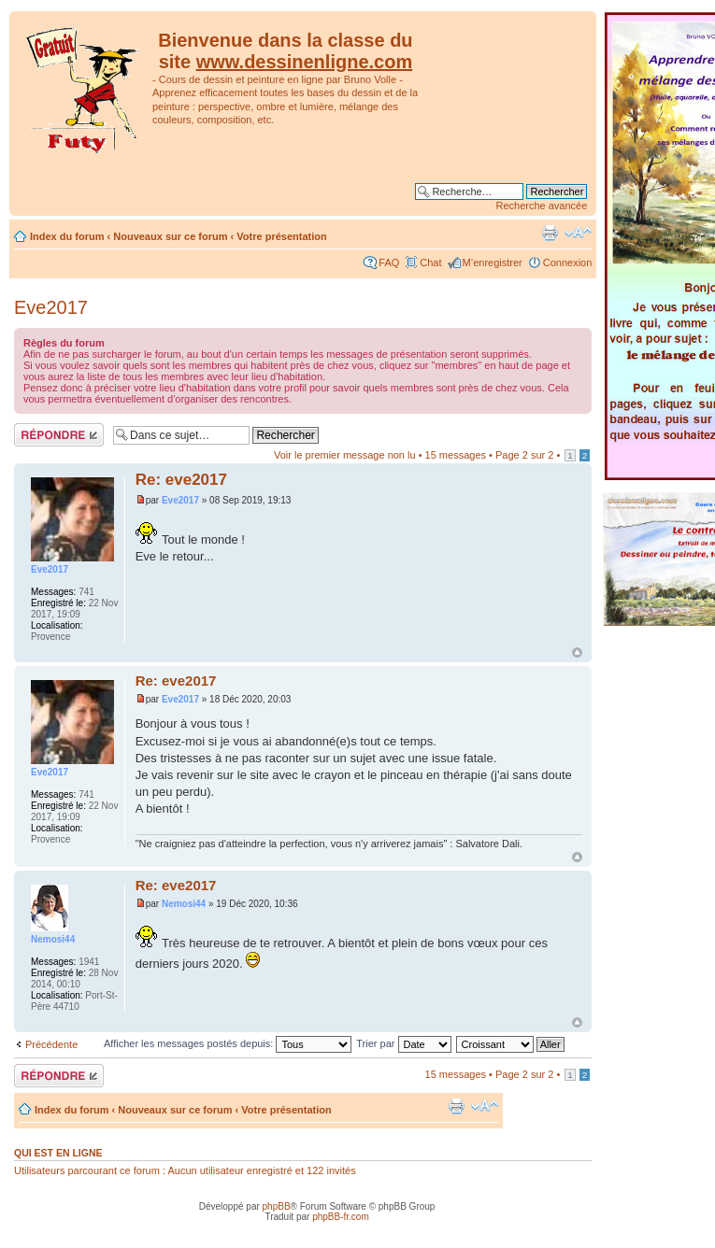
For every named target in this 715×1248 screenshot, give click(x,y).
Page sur (524, 455)
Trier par (403, 1043)
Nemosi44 (184, 904)
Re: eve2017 (181, 480)
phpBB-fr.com (340, 1217)
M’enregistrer (492, 262)
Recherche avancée (542, 205)
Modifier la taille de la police (578, 232)
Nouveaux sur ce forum (170, 236)
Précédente (51, 1044)
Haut (577, 652)
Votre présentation (281, 236)
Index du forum (67, 236)
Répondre (59, 435)
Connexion (568, 262)
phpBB (277, 1206)
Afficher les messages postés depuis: (227, 1043)
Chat (430, 262)
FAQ (389, 262)
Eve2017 (51, 307)
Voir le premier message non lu (345, 455)
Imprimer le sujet (549, 232)
